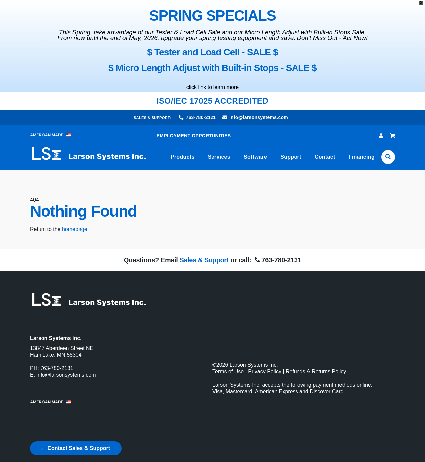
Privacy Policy (264, 371)
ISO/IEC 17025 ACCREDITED (212, 100)
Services (219, 157)
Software (255, 157)
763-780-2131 (197, 117)
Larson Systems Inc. (254, 365)
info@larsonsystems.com (255, 117)
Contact (325, 157)
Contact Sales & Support (74, 448)
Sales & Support (203, 260)
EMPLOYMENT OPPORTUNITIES (194, 135)
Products (183, 157)
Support (290, 157)
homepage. (75, 229)
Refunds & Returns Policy (316, 371)
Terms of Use (228, 371)
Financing (362, 157)
